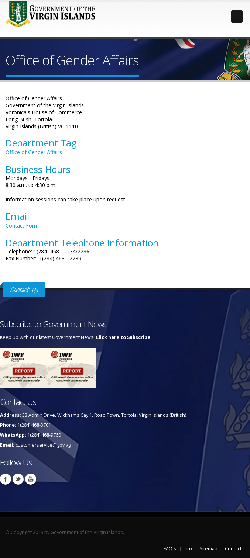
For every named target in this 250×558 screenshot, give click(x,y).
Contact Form (22, 225)
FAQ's (170, 548)
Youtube (30, 479)
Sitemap (208, 548)
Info (188, 548)
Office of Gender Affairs (34, 152)
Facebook (5, 479)
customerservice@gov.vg (43, 445)
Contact (233, 548)
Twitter (18, 479)
